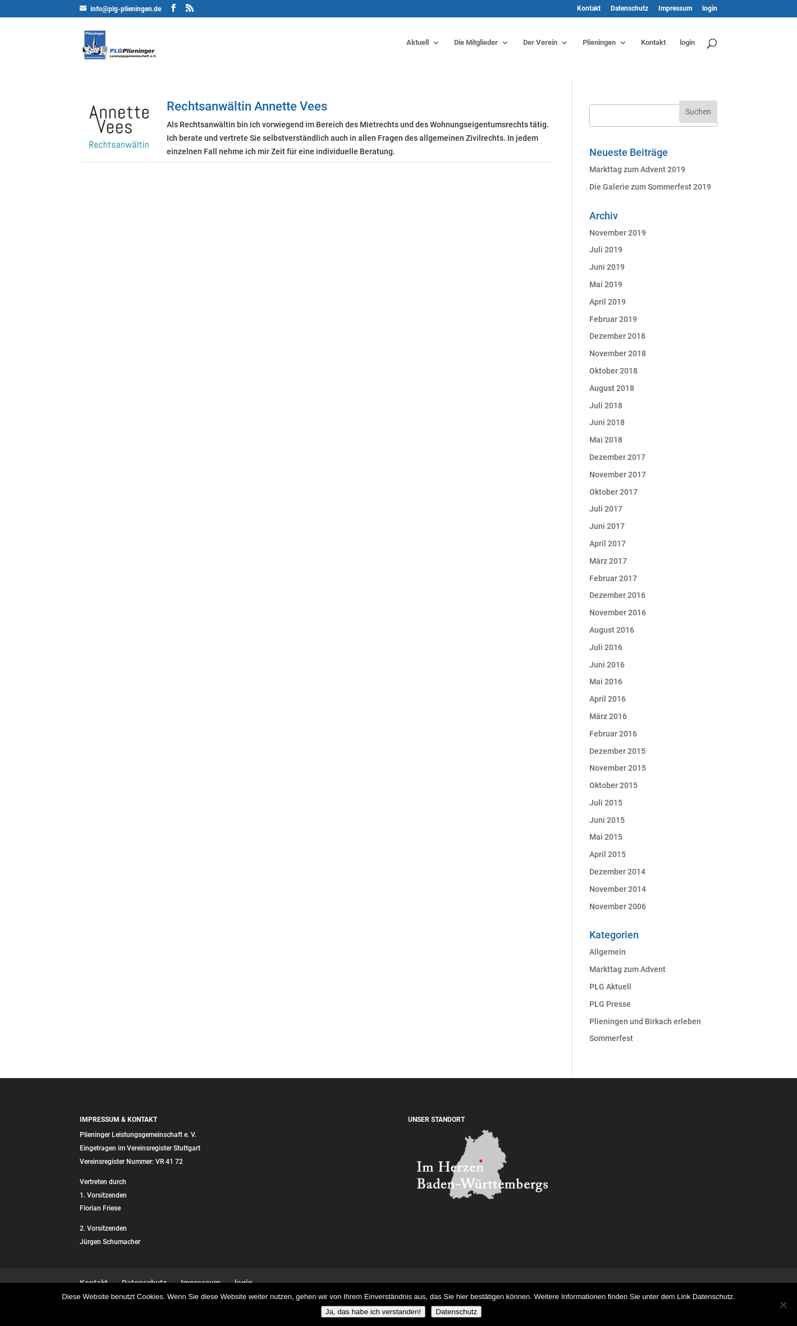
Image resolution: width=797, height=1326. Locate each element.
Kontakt (589, 8)
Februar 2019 (613, 319)
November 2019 (617, 232)
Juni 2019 (607, 267)
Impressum (675, 8)
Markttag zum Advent (627, 969)
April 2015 (607, 854)
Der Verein (540, 43)
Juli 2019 (605, 249)
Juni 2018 (607, 422)
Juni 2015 (607, 820)
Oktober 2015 (613, 785)
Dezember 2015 (617, 751)
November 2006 (617, 906)
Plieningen (599, 43)
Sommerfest (611, 1038)
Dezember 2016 (617, 595)
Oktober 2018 (613, 370)
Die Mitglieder (476, 43)
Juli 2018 (605, 405)
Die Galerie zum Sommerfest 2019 (650, 186)
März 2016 (608, 716)
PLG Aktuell (610, 986)
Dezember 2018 (617, 336)
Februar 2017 (613, 578)
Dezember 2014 (617, 871)
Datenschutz (629, 8)
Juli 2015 (605, 802)
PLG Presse (610, 1004)
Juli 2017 (605, 508)
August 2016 (611, 629)
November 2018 (617, 353)
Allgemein (607, 951)
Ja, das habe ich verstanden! (373, 1311)
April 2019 (607, 301)
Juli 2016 (605, 647)
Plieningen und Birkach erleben (645, 1021)
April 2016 (607, 698)
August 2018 (611, 388)
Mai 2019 (605, 284)
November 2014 (617, 889)
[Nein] (783, 1304)
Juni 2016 (607, 664)
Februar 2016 (613, 733)
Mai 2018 (605, 439)
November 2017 (617, 474)
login (709, 8)
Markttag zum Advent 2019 (637, 169)
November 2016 (617, 612)
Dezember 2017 (617, 457)
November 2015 (617, 767)
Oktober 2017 (613, 491)
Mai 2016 (605, 681)
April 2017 (607, 543)
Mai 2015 (605, 836)
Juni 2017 (607, 526)
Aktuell (417, 43)
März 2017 (608, 560)
